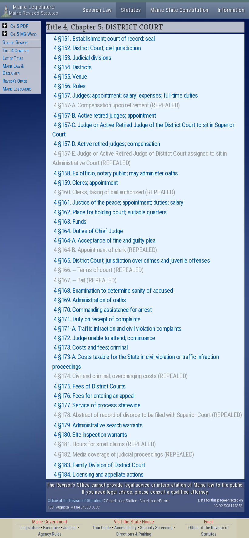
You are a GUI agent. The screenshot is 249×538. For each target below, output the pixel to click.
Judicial (70, 527)
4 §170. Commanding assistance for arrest (103, 309)
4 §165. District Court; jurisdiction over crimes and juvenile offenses (132, 260)
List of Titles (12, 58)
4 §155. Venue (70, 76)
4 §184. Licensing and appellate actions (99, 474)
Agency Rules (50, 534)
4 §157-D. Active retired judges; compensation (107, 143)
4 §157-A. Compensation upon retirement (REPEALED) (117, 105)
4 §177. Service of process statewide (97, 405)
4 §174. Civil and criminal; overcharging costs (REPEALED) (121, 376)
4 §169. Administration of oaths (90, 300)
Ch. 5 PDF (19, 26)
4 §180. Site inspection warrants (90, 434)
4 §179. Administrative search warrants (98, 425)
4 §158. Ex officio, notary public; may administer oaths (116, 173)
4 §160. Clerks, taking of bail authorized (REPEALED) (114, 192)
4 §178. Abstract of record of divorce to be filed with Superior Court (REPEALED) (148, 415)
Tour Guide (102, 527)
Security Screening (156, 527)
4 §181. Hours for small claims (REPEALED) (105, 444)
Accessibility (125, 527)
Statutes (131, 10)
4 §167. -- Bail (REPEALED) (85, 280)
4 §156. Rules (70, 86)
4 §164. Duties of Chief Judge (88, 231)
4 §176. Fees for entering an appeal (94, 395)
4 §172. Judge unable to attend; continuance (104, 338)
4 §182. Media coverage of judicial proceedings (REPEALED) (124, 454)
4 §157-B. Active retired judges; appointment (105, 115)
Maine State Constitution (179, 10)
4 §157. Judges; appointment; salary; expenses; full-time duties (126, 95)
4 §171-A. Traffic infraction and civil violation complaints (118, 328)
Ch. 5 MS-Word (23, 34)
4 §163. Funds (70, 221)
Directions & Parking (133, 534)
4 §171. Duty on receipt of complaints (97, 319)
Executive (51, 527)
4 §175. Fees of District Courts (90, 386)
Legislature (30, 527)
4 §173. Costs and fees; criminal (91, 347)
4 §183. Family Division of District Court (99, 465)
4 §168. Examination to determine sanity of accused (113, 290)
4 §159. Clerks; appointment (86, 182)
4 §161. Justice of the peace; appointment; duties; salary (118, 202)
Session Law (97, 10)
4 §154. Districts (73, 67)
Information (231, 10)
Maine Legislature (16, 89)
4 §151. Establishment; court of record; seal (104, 38)
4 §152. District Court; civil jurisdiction (97, 48)
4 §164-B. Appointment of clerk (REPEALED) (105, 249)
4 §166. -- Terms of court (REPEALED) (98, 270)
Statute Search (14, 42)
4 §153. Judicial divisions (82, 57)
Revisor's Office (14, 81)
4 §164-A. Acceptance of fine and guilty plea (104, 240)
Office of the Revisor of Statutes (74, 500)
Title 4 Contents (15, 50)
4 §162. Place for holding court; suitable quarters (110, 212)
